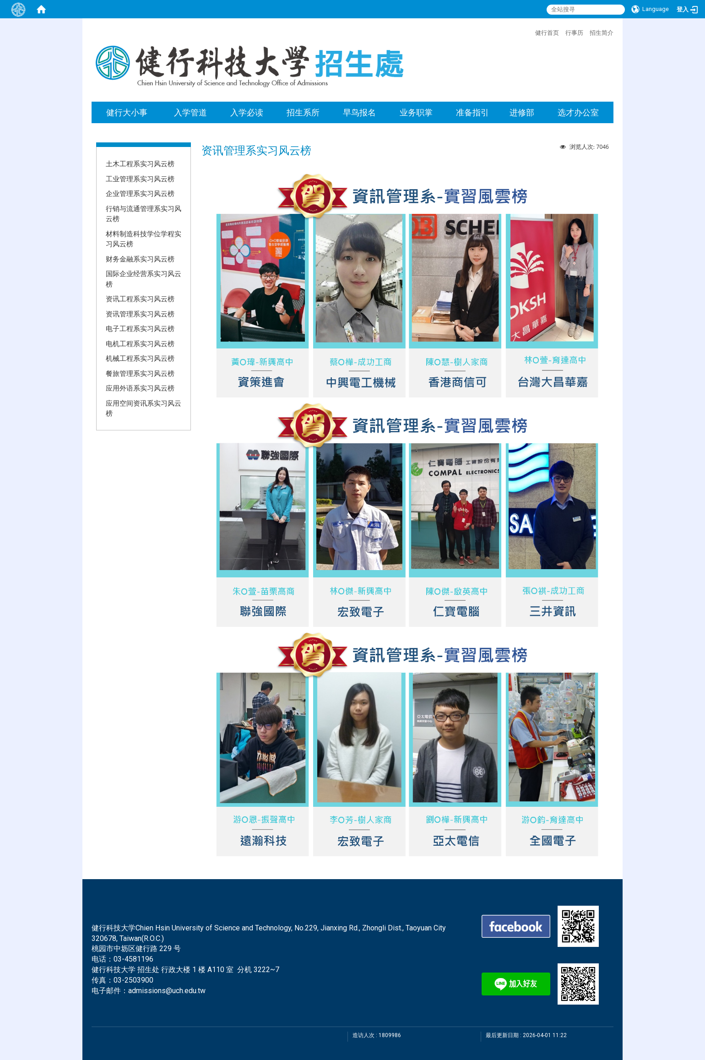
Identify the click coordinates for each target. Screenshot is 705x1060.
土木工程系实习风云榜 (140, 163)
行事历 (574, 32)
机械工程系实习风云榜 (140, 358)
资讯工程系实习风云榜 (140, 298)
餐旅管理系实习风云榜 (140, 373)
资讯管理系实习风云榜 (140, 313)
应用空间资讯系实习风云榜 (143, 408)
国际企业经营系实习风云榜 (143, 278)
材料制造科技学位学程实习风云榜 (143, 239)
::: (530, 31)
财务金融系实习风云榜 (140, 258)
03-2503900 (133, 980)
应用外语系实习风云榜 (140, 387)
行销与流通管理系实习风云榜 (143, 213)
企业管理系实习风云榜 (140, 193)
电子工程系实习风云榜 (140, 328)
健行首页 (547, 32)
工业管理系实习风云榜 (140, 178)
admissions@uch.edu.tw (167, 990)
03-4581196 (133, 959)
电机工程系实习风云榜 (140, 343)
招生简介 (601, 32)
